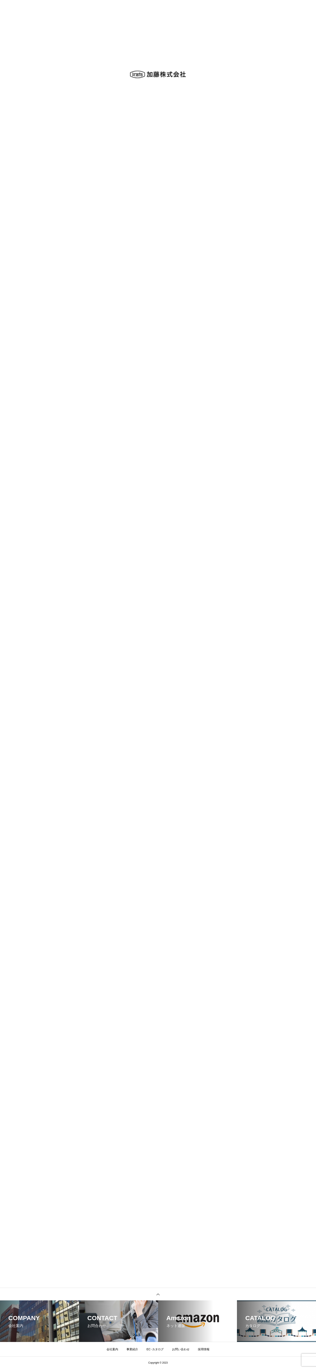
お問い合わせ (181, 1349)
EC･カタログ (155, 1349)
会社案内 (112, 1349)
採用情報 (203, 1349)
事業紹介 (132, 1349)
